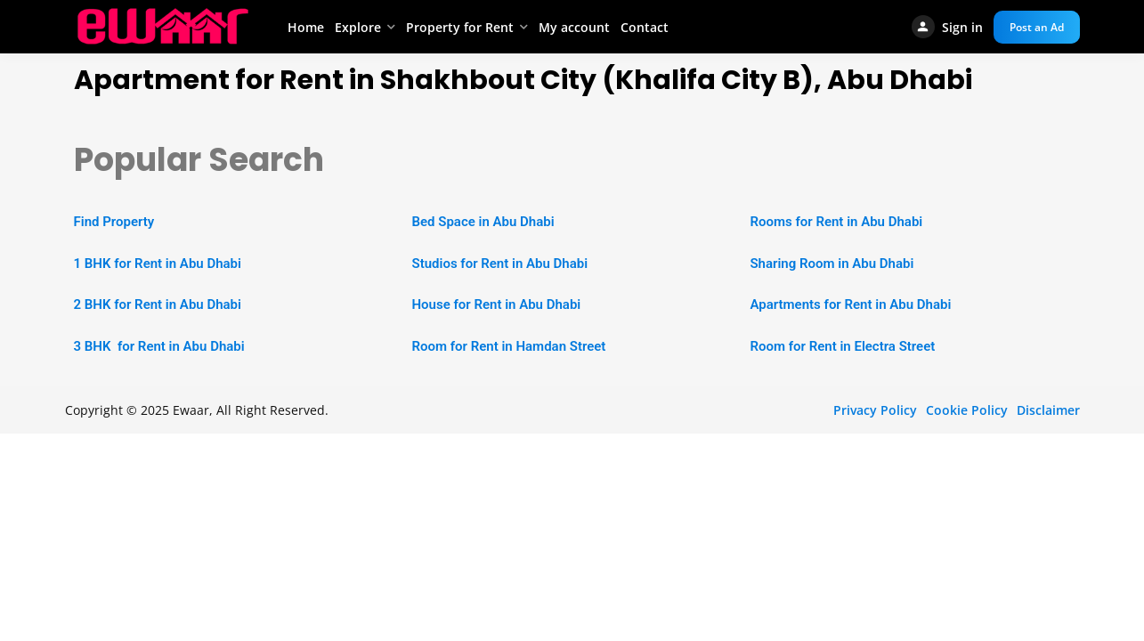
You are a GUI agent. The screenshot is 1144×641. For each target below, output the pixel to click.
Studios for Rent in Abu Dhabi (499, 264)
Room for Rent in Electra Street (842, 346)
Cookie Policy (967, 410)
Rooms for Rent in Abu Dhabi (836, 222)
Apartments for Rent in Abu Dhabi (850, 304)
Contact (645, 27)
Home (306, 27)
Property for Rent (460, 27)
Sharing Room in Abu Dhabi (831, 264)
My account (574, 27)
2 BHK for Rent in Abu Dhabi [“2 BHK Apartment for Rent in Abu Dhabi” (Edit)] (157, 304)
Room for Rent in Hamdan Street (508, 346)
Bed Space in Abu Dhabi (482, 222)
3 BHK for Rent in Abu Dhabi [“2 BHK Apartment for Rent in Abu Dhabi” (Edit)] (159, 346)
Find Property (114, 222)
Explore (358, 27)
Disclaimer (1048, 410)
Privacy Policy (875, 410)
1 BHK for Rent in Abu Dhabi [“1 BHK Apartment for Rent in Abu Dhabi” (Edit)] (157, 264)
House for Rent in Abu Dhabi (495, 304)
